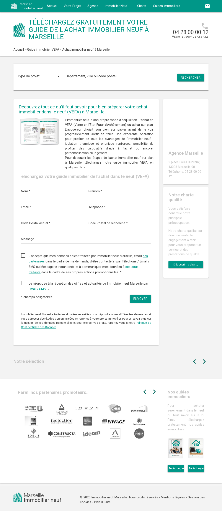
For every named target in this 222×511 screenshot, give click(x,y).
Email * (26, 207)
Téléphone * (97, 207)
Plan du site (102, 502)
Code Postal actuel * (35, 223)
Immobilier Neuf (116, 6)
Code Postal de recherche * (108, 223)
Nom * (25, 191)
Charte (142, 6)
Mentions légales (173, 497)
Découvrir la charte (185, 264)
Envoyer (140, 298)
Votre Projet (72, 6)
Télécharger (176, 468)
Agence (92, 6)
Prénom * (95, 191)
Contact (52, 18)
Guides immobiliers (166, 6)
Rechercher (191, 77)
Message (27, 239)
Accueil (52, 6)
